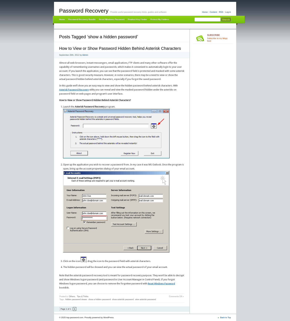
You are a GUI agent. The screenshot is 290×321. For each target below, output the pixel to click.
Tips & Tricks (83, 296)
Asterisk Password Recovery (74, 89)
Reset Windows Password (111, 19)
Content (213, 12)
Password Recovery (84, 11)
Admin (85, 55)
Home (205, 12)
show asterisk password (123, 299)
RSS (221, 12)
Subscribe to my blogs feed (219, 38)
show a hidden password (99, 299)
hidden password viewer (76, 299)
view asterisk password (145, 299)
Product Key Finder (137, 19)
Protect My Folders (159, 19)
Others (72, 296)
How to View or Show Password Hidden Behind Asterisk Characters (120, 48)
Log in (228, 12)
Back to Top (225, 317)
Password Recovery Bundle (82, 19)
